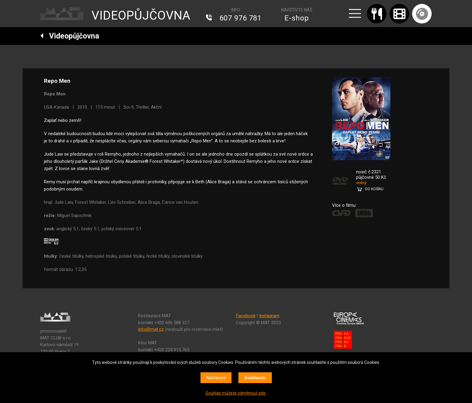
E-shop (296, 18)
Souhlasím (255, 377)
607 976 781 (240, 18)
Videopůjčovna (69, 36)
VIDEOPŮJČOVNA (141, 15)
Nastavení (215, 377)
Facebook (246, 315)
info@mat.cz (151, 329)
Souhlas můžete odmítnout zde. (236, 393)
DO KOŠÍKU (374, 189)
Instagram (269, 315)
